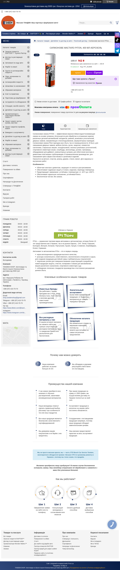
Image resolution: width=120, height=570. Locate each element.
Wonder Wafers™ (68, 34)
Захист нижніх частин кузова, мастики (13, 122)
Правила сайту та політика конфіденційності (43, 554)
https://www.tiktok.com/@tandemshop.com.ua (14, 308)
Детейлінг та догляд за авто (61, 41)
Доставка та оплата (41, 536)
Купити (78, 73)
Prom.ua (71, 563)
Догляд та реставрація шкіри (13, 58)
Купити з (94, 73)
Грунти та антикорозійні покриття (14, 71)
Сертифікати (8, 178)
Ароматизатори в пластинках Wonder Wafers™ (12, 115)
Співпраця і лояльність (70, 539)
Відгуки (98, 34)
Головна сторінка (8, 34)
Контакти (6, 190)
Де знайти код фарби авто (43, 544)
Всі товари (22, 34)
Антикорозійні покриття (14, 82)
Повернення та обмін (11, 169)
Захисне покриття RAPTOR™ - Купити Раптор (15, 52)
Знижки (6, 549)
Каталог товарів (43, 41)
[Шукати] (110, 23)
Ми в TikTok (95, 544)
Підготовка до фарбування (15, 98)
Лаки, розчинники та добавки (13, 77)
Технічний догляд (80, 41)
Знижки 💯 (82, 34)
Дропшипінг (66, 541)
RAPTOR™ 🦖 (35, 34)
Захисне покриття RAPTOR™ (14, 539)
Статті (5, 161)
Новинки (6, 210)
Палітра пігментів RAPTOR (43, 546)
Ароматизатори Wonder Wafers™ (15, 544)
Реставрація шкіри (53, 34)
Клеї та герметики (12, 94)
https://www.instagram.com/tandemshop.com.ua (14, 313)
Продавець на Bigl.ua (60, 565)
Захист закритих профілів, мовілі (15, 127)
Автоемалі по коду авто (14, 63)
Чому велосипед (68, 549)
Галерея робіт (8, 198)
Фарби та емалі (11, 67)
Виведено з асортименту (14, 132)
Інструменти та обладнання (15, 102)
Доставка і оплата (10, 165)
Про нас (6, 174)
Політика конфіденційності (96, 568)
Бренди (91, 34)
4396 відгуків (97, 1)
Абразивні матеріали (13, 90)
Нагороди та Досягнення (13, 182)
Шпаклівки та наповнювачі (15, 86)
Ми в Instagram (9, 202)
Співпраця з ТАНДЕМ (11, 186)
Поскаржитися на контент (78, 568)
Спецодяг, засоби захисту (15, 106)
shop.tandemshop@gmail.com (14, 298)
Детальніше (88, 6)
